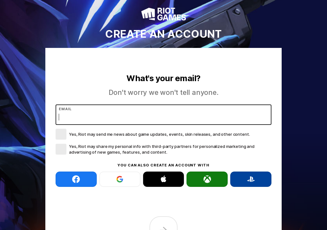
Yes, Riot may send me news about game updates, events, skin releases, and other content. (159, 134)
